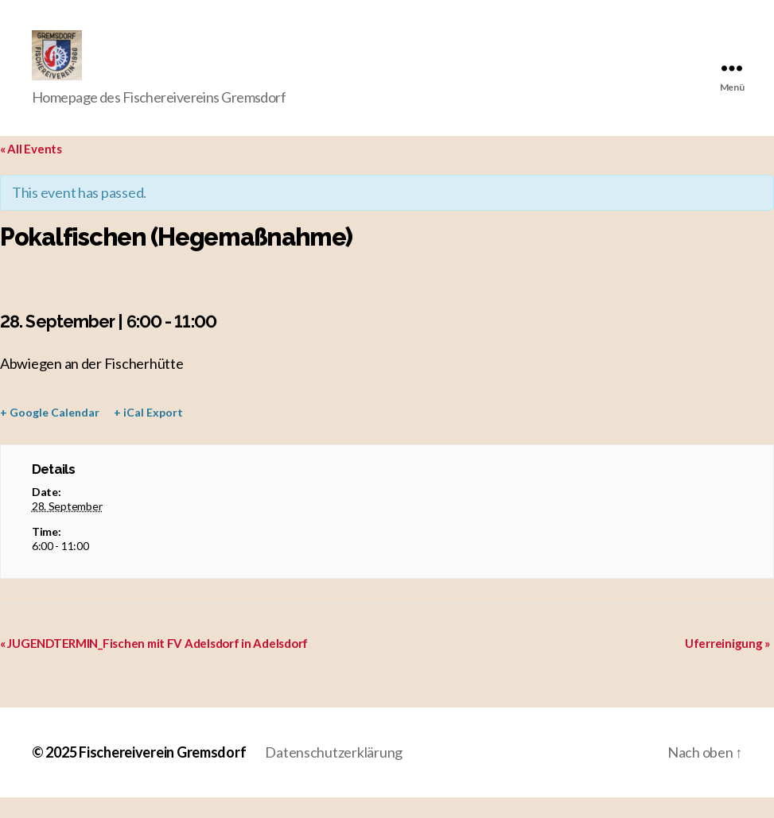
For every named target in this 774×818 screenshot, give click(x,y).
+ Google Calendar (49, 433)
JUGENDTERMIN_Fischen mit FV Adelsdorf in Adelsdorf (154, 664)
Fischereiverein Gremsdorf (162, 772)
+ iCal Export (148, 433)
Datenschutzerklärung (334, 772)
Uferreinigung (727, 664)
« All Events (31, 170)
